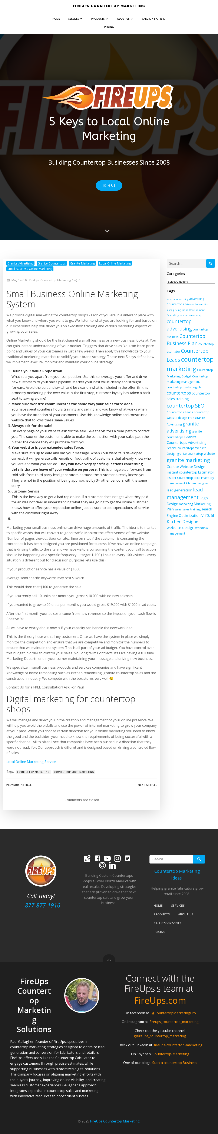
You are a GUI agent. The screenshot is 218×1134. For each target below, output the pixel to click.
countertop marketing (33, 771)
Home (56, 18)
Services (75, 18)
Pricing (109, 27)
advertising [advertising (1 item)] (182, 299)
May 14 (14, 280)
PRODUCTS (100, 18)
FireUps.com (160, 1000)
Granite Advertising (20, 263)
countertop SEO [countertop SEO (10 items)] (185, 405)
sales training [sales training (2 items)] (191, 509)
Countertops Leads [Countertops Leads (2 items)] (180, 412)
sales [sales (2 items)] (178, 509)
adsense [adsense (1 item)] (171, 299)
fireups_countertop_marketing (174, 1021)
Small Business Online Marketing (29, 269)
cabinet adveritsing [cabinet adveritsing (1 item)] (190, 315)
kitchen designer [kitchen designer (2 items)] (197, 483)
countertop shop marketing (74, 771)
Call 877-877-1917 (153, 18)
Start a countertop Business (174, 1062)
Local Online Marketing (115, 263)
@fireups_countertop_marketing (160, 1036)
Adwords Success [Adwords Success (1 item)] (194, 304)
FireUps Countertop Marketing (47, 280)
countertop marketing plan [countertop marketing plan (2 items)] (185, 387)
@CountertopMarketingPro (174, 1013)
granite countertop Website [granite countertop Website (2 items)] (196, 454)
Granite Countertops (52, 263)
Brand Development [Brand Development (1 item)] (193, 309)
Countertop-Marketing (170, 1054)
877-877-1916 (42, 905)
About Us (125, 18)
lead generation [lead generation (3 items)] (179, 490)
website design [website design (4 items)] (180, 527)
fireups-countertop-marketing (178, 1045)
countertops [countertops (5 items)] (179, 393)
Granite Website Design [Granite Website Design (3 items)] (186, 466)
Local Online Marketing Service (31, 761)
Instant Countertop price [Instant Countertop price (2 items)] (183, 478)
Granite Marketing (82, 263)
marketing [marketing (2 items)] (186, 504)
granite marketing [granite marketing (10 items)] (188, 459)
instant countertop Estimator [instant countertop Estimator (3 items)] (190, 472)
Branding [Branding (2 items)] (173, 315)
